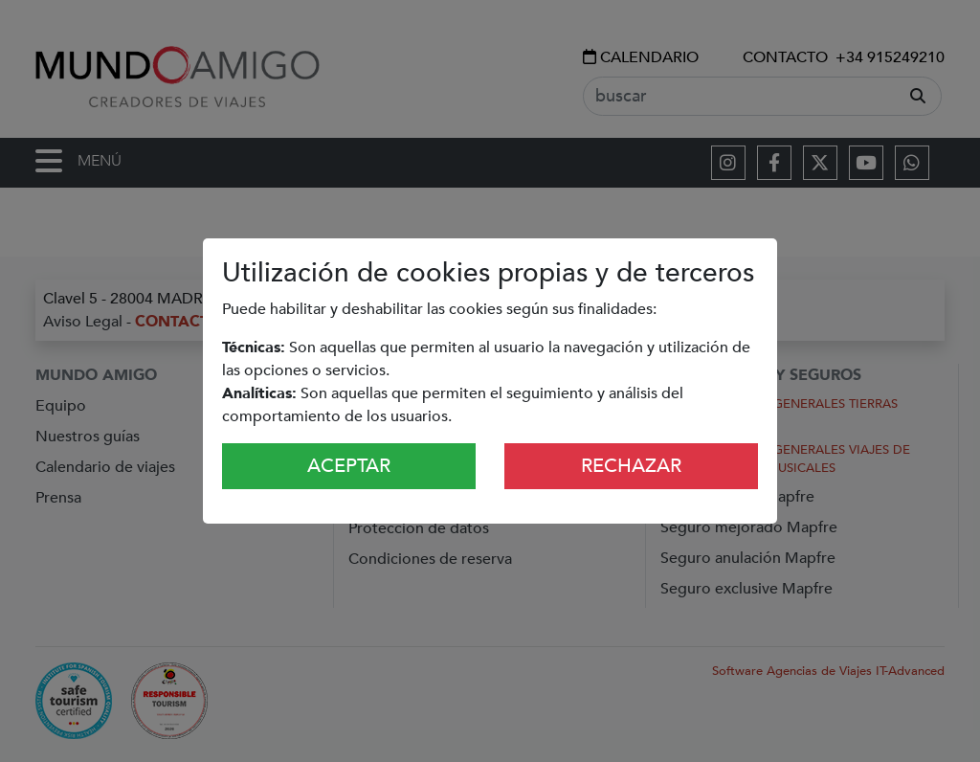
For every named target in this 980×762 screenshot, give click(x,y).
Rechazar (631, 466)
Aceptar (348, 466)
